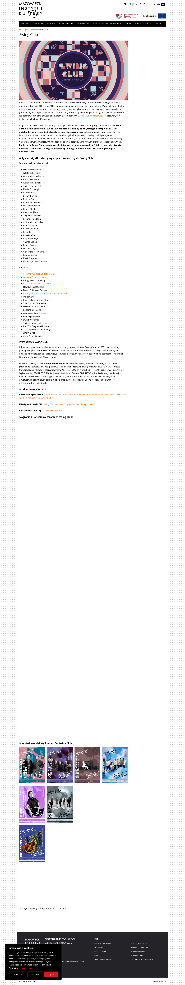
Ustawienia (17, 974)
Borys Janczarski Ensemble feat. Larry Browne (45, 293)
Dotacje (138, 23)
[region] (33, 962)
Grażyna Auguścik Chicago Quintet (39, 273)
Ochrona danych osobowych (142, 959)
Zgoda (51, 974)
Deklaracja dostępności (103, 943)
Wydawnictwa (83, 23)
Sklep (158, 23)
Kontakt (148, 23)
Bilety (128, 23)
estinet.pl (162, 981)
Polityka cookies (137, 955)
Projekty (51, 23)
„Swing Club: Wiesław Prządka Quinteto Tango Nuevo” (69, 404)
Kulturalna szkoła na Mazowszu (107, 23)
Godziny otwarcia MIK (102, 959)
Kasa (96, 955)
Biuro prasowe (100, 951)
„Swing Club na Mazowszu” (91, 115)
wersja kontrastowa (127, 5)
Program (25, 23)
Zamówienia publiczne (139, 947)
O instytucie (38, 23)
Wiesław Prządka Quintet (35, 277)
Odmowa (35, 974)
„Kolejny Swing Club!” (53, 410)
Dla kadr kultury (66, 23)
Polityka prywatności (138, 951)
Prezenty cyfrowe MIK (139, 943)
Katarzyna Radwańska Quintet (37, 283)
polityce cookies (25, 968)
